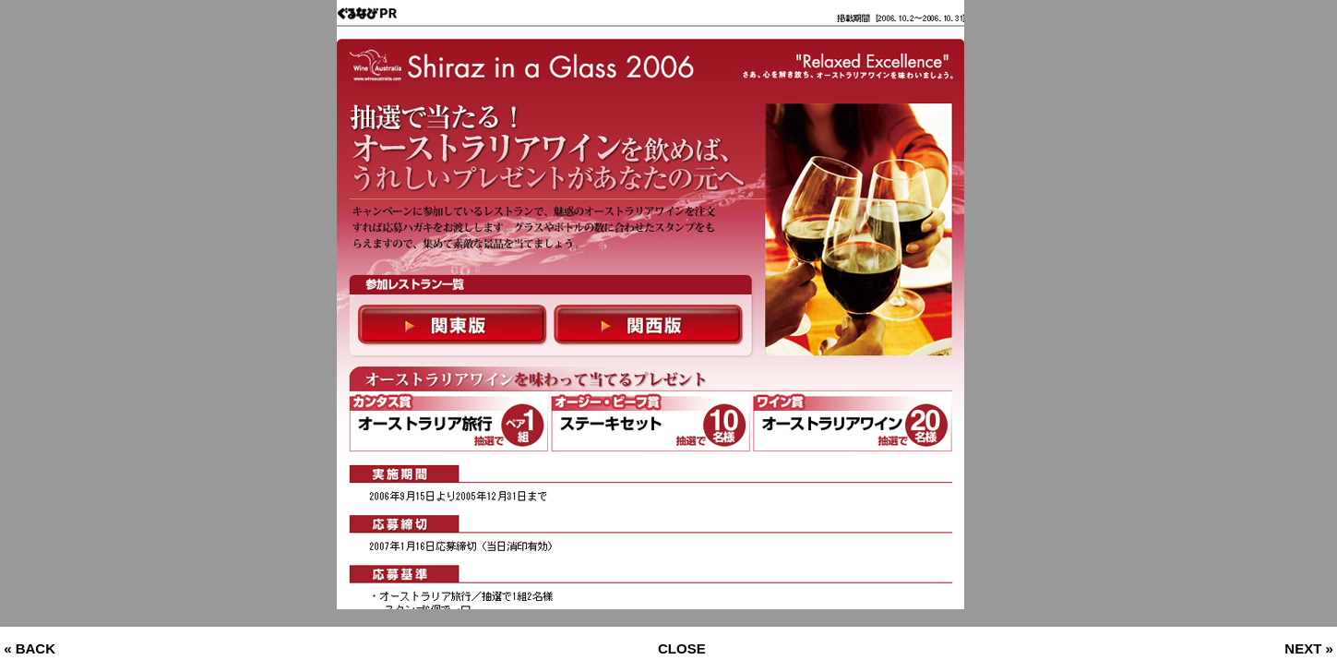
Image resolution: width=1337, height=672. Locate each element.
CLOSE (682, 648)
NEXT (1302, 648)
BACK (35, 648)
